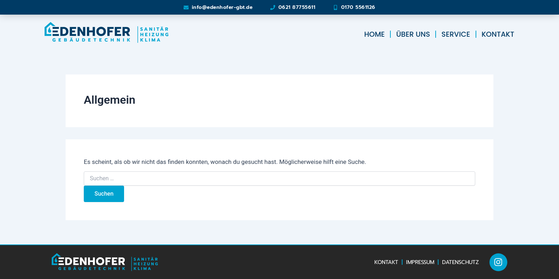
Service (455, 34)
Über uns (413, 34)
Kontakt (498, 34)
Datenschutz (460, 262)
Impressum (420, 262)
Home (374, 34)
